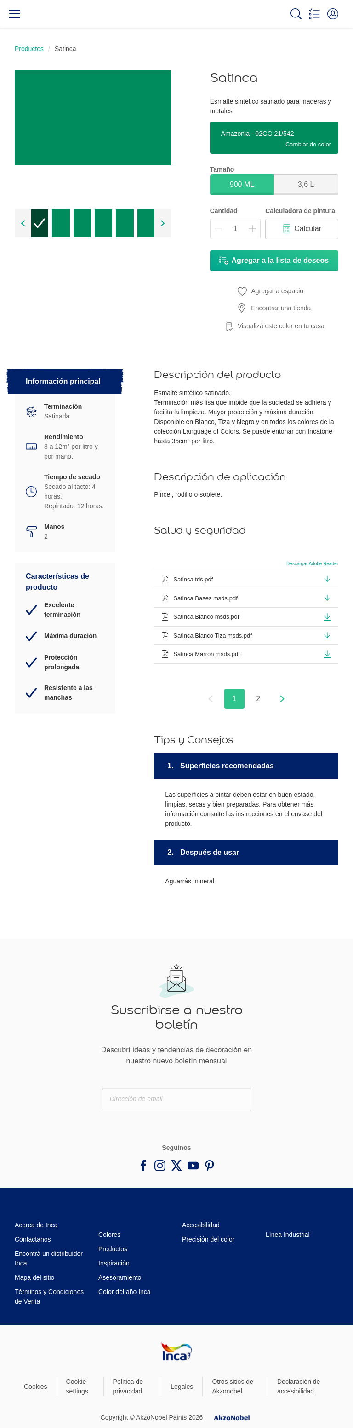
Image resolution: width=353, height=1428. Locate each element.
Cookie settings (77, 1386)
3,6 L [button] (306, 184)
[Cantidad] (235, 229)
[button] (332, 13)
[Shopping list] (314, 13)
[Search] (296, 13)
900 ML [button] (242, 184)
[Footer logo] (176, 1351)
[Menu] (14, 13)
